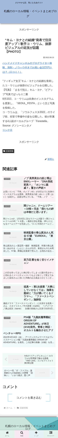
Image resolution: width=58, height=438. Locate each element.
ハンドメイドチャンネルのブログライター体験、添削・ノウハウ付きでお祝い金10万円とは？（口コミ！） (27, 67)
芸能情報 (8, 151)
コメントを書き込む (28, 397)
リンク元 (7, 130)
